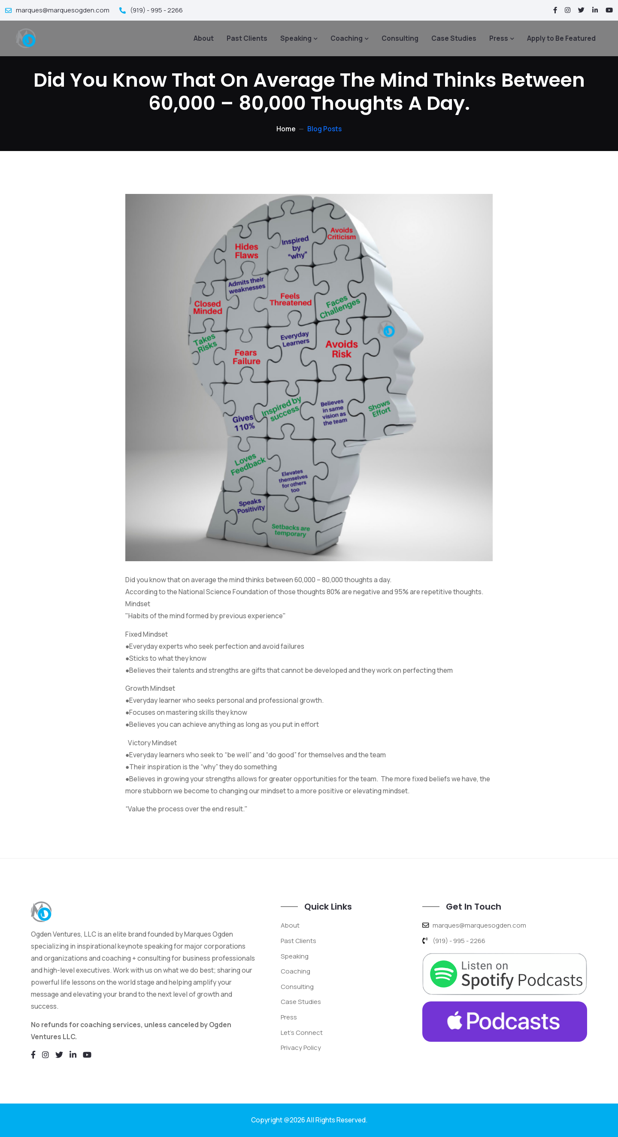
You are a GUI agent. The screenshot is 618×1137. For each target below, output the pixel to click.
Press (498, 37)
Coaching (346, 37)
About (204, 37)
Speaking (296, 37)
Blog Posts (324, 128)
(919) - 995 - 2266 (154, 10)
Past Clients (247, 37)
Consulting (400, 37)
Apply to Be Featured (561, 37)
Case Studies (453, 37)
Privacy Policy (302, 1046)
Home (285, 128)
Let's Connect (302, 1031)
